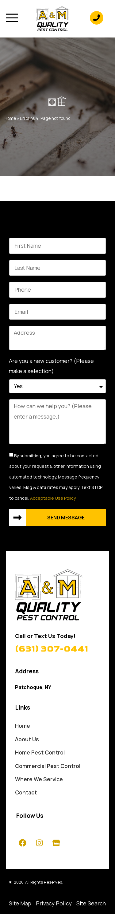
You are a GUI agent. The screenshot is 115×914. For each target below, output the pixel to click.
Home (10, 118)
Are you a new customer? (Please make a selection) (51, 366)
